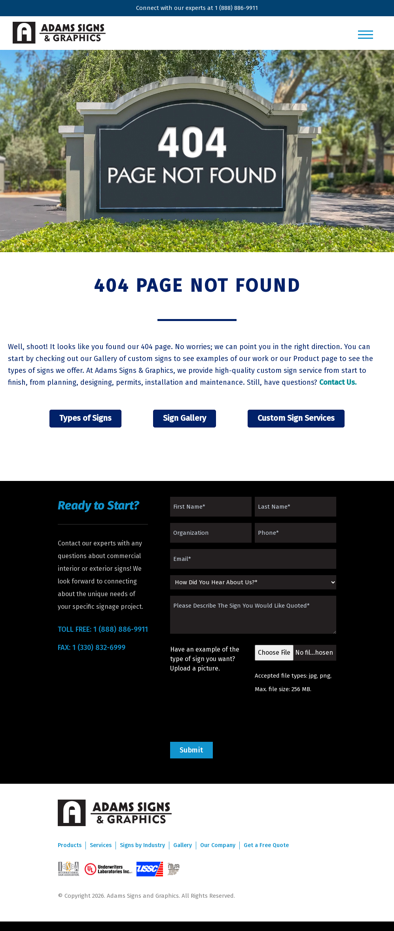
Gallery (182, 845)
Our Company (217, 845)
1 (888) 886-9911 (236, 7)
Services (101, 845)
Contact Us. (337, 382)
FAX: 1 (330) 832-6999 (91, 647)
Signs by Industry (142, 845)
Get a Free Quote (266, 845)
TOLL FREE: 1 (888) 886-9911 (103, 629)
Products (69, 845)
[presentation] (230, 717)
